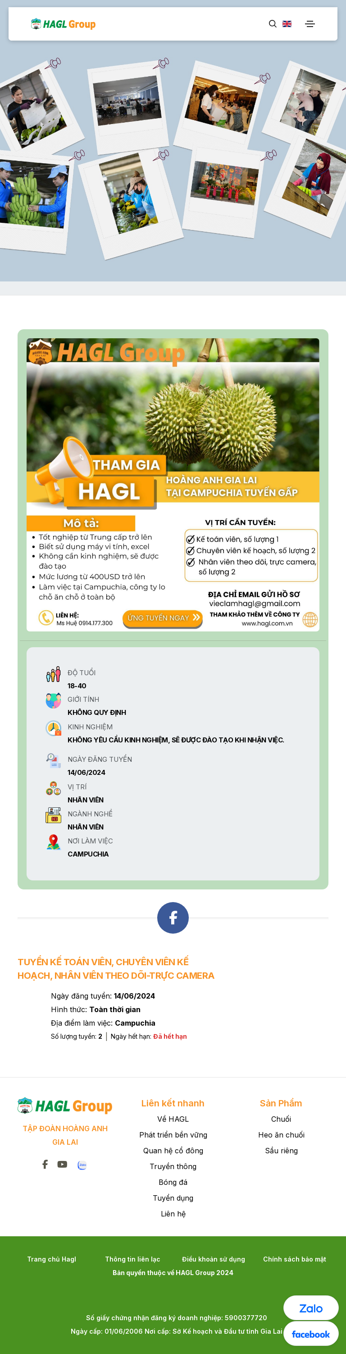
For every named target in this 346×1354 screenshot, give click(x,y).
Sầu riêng (281, 1150)
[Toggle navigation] (310, 24)
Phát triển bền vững (173, 1134)
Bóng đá (173, 1182)
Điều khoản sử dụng (213, 1259)
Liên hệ (173, 1213)
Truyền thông (173, 1166)
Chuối (281, 1119)
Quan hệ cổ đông (173, 1150)
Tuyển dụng (173, 1197)
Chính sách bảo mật (294, 1259)
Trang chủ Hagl (51, 1259)
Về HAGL (173, 1119)
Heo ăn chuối (281, 1134)
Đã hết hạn (170, 1036)
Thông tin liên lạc (132, 1259)
